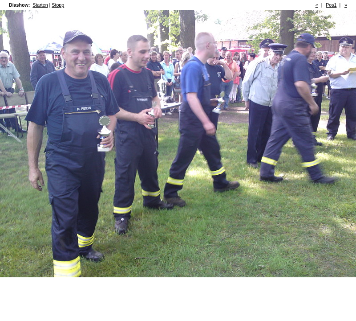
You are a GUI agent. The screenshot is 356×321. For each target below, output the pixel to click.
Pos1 (331, 5)
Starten (40, 5)
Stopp (58, 5)
